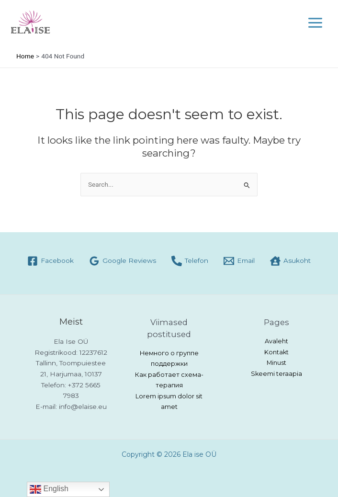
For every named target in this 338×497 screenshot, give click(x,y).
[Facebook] (50, 261)
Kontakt (276, 352)
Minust (276, 362)
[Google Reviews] (122, 261)
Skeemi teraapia (276, 373)
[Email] (239, 261)
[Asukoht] (290, 261)
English (49, 489)
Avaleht (276, 341)
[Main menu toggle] (315, 22)
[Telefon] (189, 261)
